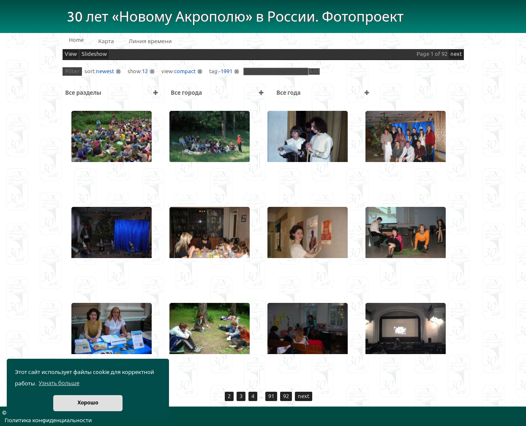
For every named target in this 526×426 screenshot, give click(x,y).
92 (286, 396)
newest (105, 71)
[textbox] (275, 71)
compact (185, 71)
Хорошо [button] (87, 403)
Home (76, 40)
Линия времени (150, 41)
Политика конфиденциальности (48, 420)
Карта (106, 41)
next (456, 54)
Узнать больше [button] (58, 383)
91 (271, 396)
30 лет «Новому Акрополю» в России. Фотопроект (235, 17)
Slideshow (94, 54)
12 (145, 71)
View (71, 54)
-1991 (225, 71)
